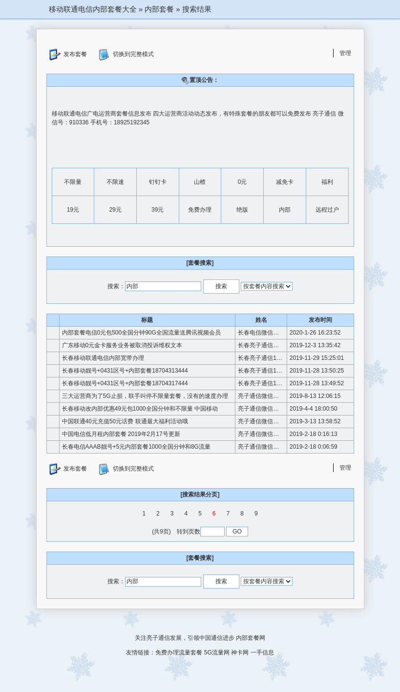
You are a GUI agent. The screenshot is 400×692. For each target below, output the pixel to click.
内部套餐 (159, 9)
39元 (157, 209)
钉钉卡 (158, 181)
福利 (327, 181)
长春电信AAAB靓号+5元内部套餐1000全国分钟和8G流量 (136, 446)
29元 (115, 209)
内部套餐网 (250, 637)
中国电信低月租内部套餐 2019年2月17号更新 (121, 434)
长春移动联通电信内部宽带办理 (103, 358)
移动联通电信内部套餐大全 (93, 9)
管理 (345, 53)
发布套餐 (68, 54)
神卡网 (240, 652)
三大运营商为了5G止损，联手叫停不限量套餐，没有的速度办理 (145, 396)
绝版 (242, 209)
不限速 (115, 181)
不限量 (73, 181)
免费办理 (199, 209)
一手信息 (262, 652)
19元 (73, 209)
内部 (285, 209)
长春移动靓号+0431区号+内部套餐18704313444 (125, 370)
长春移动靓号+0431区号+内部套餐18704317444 (125, 383)
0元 (242, 181)
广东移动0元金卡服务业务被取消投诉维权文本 (122, 345)
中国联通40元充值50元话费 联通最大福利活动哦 (125, 421)
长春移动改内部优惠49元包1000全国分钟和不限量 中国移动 (140, 408)
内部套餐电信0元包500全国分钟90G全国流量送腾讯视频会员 (141, 332)
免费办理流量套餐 (178, 652)
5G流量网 (217, 652)
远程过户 (327, 209)
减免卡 (285, 181)
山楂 (200, 181)
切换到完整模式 (126, 54)
